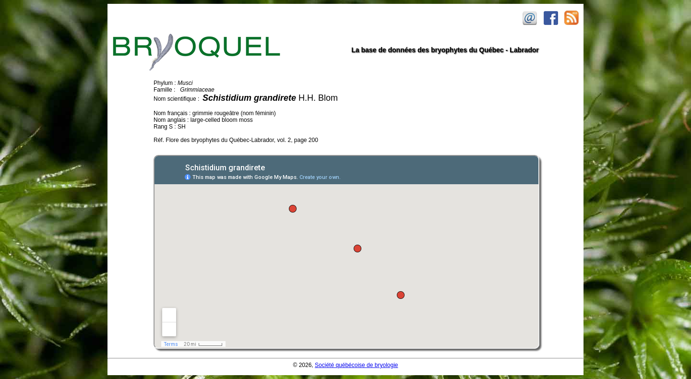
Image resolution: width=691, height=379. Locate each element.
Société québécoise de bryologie (356, 365)
